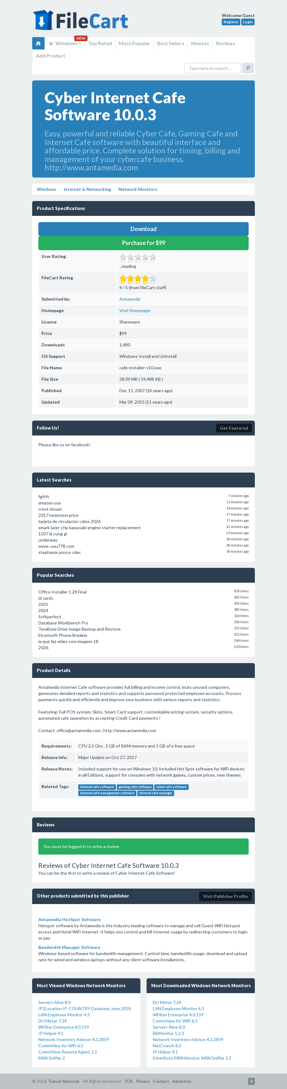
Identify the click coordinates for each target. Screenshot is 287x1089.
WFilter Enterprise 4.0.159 (63, 1027)
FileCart (81, 23)
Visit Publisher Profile (225, 896)
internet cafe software (97, 787)
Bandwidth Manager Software (69, 947)
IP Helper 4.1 (50, 1033)
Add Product (50, 55)
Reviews (225, 43)
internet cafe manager (155, 793)
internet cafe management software (107, 793)
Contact (161, 1081)
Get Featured (234, 428)
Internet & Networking (87, 189)
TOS (128, 1081)
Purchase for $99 (143, 242)
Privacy (143, 1081)
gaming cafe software (135, 787)
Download (144, 228)
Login (248, 21)
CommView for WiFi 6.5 (60, 1045)
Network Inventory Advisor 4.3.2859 (73, 1039)
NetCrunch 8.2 (167, 1045)
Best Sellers (170, 43)
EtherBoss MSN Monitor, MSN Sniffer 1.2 (192, 1058)
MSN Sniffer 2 (51, 1058)
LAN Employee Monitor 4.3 (64, 1014)
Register (231, 21)
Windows (64, 43)
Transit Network (63, 1081)
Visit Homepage (134, 310)
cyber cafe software (171, 787)
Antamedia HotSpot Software (69, 919)
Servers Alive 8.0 (54, 1002)
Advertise (181, 1081)
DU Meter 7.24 (52, 1020)
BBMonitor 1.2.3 (168, 1033)
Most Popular (134, 43)
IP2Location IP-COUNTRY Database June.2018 (84, 1008)
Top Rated (100, 43)
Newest (200, 43)
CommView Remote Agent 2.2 (67, 1051)
